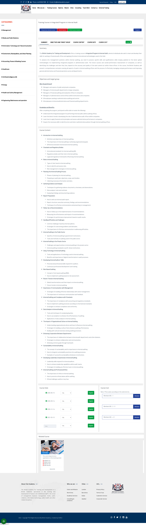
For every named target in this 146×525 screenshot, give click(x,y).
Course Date (91, 42)
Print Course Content (75, 30)
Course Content (78, 42)
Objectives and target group (60, 42)
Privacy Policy (100, 489)
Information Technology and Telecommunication (16, 45)
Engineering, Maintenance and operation (14, 100)
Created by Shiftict (57, 517)
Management (6, 30)
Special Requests (104, 2)
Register (137, 30)
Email (128, 42)
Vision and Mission (72, 489)
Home (34, 8)
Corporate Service (101, 498)
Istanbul (84, 498)
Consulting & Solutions (70, 499)
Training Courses (52, 8)
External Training (104, 8)
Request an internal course (48, 30)
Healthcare (5, 69)
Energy (4, 84)
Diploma (60, 8)
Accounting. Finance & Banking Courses (13, 61)
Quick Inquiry (62, 30)
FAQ (115, 2)
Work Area (70, 492)
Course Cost (103, 42)
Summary (44, 42)
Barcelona (85, 492)
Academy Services (72, 495)
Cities (72, 8)
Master (66, 8)
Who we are (41, 8)
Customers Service (101, 495)
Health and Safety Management (11, 92)
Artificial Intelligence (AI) (9, 77)
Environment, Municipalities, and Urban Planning (16, 53)
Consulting (78, 8)
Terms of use (100, 492)
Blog (111, 2)
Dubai (83, 495)
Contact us (94, 8)
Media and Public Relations (10, 38)
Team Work (86, 8)
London (84, 489)
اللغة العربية (122, 2)
